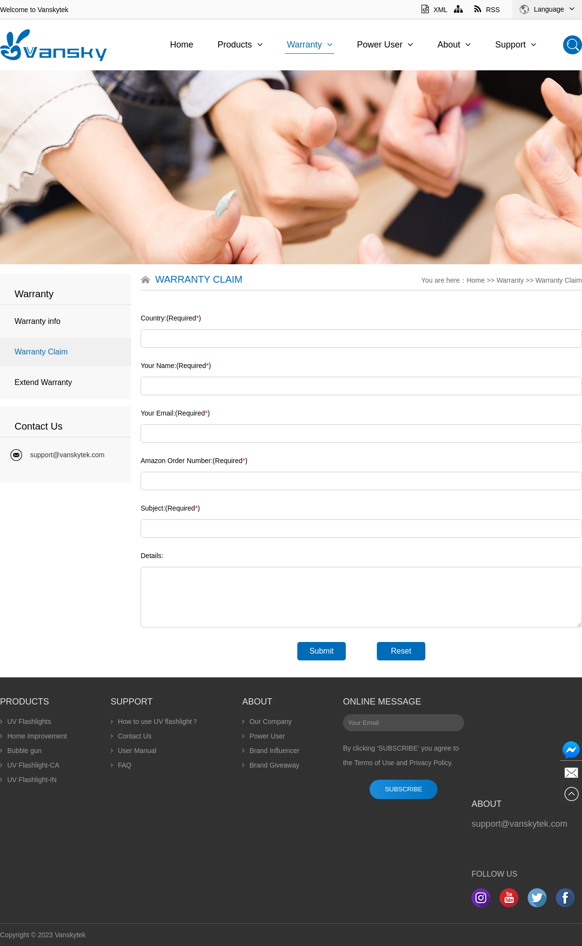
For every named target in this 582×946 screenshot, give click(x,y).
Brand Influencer (270, 750)
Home (181, 44)
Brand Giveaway (270, 765)
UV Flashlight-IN (28, 780)
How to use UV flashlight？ (155, 721)
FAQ (121, 765)
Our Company (266, 721)
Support (515, 44)
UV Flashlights (25, 721)
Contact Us (131, 736)
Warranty (310, 44)
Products (239, 44)
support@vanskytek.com (67, 455)
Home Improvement (33, 736)
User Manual (133, 750)
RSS (487, 10)
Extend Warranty (43, 382)
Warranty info (38, 321)
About (454, 44)
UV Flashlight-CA (29, 765)
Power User (385, 44)
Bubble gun (21, 750)
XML (434, 10)
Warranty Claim (41, 352)
